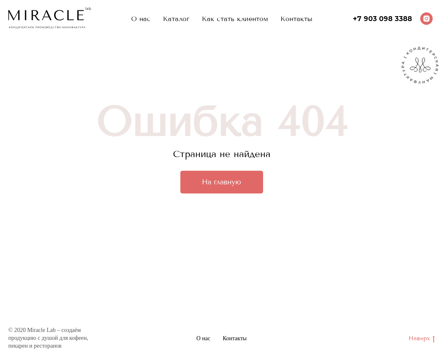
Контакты (235, 338)
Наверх (422, 339)
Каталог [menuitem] (176, 19)
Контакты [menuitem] (296, 19)
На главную (221, 182)
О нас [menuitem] (141, 19)
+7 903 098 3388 (382, 19)
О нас (203, 338)
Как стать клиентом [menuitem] (235, 19)
